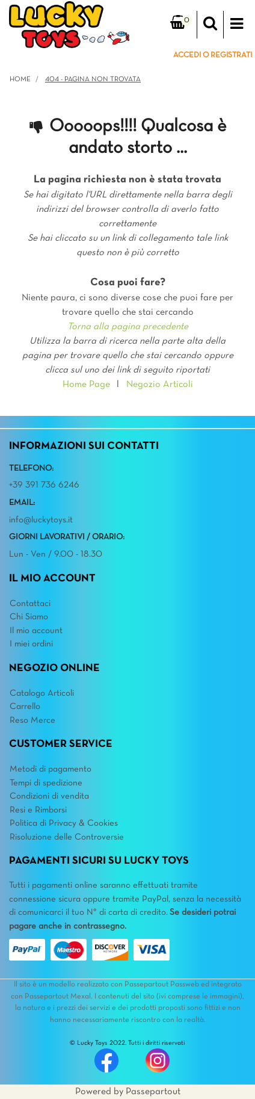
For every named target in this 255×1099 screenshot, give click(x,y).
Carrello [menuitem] (25, 706)
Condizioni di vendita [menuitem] (49, 796)
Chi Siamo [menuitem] (29, 617)
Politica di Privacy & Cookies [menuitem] (64, 823)
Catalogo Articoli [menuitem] (42, 693)
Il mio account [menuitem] (36, 631)
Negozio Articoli (159, 384)
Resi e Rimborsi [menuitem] (38, 810)
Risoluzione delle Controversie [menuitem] (67, 837)
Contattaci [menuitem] (30, 603)
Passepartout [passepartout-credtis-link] (153, 1092)
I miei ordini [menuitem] (31, 644)
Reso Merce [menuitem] (32, 720)
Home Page (86, 384)
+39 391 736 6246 (44, 485)
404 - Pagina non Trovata (93, 79)
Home (20, 79)
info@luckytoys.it (41, 520)
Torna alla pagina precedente (127, 327)
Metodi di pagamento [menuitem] (50, 769)
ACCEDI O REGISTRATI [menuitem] (212, 55)
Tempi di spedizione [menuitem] (46, 783)
